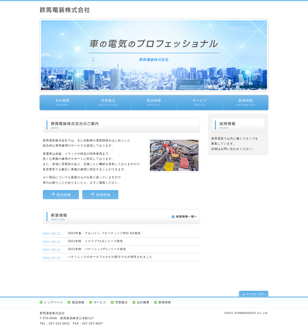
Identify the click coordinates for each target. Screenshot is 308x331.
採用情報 (103, 195)
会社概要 (62, 102)
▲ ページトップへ (254, 294)
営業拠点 (108, 102)
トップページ (53, 302)
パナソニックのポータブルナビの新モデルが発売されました (110, 256)
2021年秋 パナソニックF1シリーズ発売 (97, 249)
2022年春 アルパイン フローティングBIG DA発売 (104, 233)
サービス (199, 102)
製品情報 (154, 102)
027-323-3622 (59, 323)
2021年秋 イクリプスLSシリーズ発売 (95, 241)
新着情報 (245, 102)
